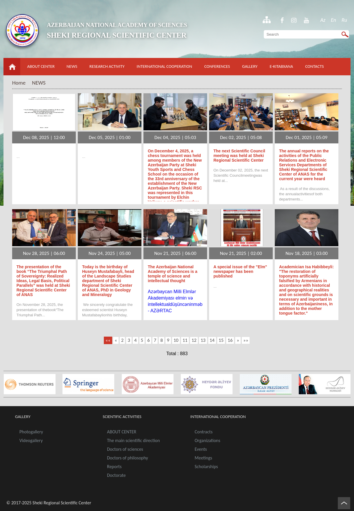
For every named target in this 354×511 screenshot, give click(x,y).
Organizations (207, 440)
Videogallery (31, 440)
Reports (114, 466)
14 (212, 340)
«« (108, 340)
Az (323, 20)
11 (184, 340)
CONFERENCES (217, 66)
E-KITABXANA (281, 66)
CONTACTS (314, 66)
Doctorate (116, 475)
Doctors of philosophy (127, 458)
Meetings (203, 458)
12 (193, 340)
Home (19, 82)
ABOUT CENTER (41, 66)
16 (230, 340)
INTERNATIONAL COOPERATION (164, 66)
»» (245, 340)
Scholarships (206, 466)
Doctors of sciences (125, 449)
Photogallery (31, 432)
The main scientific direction (133, 440)
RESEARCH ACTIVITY (106, 66)
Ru (344, 20)
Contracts (204, 432)
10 (176, 340)
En (333, 20)
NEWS (72, 66)
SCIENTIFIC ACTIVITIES (122, 416)
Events (201, 449)
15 (221, 340)
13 (202, 340)
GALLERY (249, 66)
